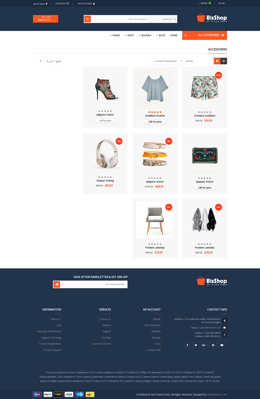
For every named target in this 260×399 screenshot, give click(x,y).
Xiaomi (156, 380)
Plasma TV (190, 372)
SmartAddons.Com (217, 394)
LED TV (170, 372)
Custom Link (154, 350)
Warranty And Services (49, 331)
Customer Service (101, 343)
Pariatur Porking (105, 180)
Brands (157, 319)
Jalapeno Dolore (105, 114)
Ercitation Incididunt (204, 115)
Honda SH (62, 372)
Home (173, 35)
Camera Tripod (150, 376)
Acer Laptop (195, 376)
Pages (116, 35)
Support (106, 331)
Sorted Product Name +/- (165, 61)
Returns (107, 325)
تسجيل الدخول (40, 3)
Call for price (155, 121)
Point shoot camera (115, 376)
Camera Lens (133, 376)
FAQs (158, 343)
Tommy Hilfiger (143, 380)
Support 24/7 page (51, 337)
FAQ (59, 325)
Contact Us (105, 319)
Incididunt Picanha (155, 115)
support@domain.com (209, 327)
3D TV (200, 372)
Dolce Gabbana (105, 372)
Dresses (166, 380)
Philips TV (145, 372)
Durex (72, 372)
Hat (97, 380)
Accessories (65, 380)
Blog (162, 35)
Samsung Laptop (212, 376)
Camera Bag (166, 376)
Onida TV (120, 372)
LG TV (93, 372)
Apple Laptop (180, 376)
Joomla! (146, 35)
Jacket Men (97, 376)
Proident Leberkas (204, 247)
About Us (56, 319)
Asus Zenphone (66, 376)
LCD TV (179, 372)
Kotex (201, 380)
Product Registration (50, 343)
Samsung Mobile (47, 376)
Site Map (106, 337)
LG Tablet (52, 380)
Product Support (52, 350)
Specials (156, 337)
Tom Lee (50, 372)
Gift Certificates (152, 325)
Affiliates (156, 331)
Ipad (42, 380)
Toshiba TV (132, 372)
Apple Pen (82, 372)
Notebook (78, 380)
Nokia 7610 (177, 380)
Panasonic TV (115, 380)
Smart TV (209, 372)
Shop (131, 35)
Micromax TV (158, 372)
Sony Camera (83, 376)
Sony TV (89, 380)
